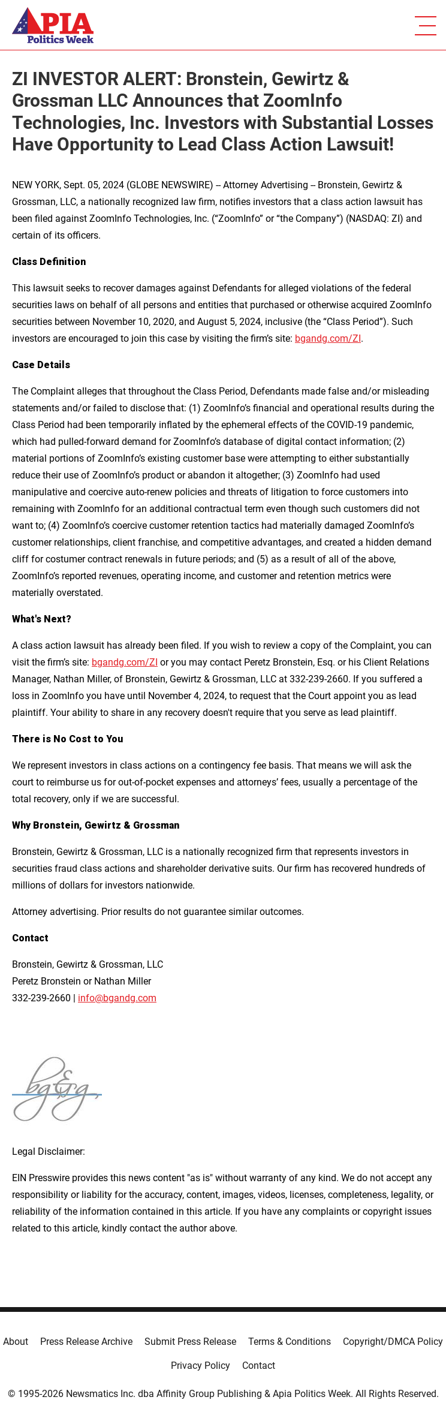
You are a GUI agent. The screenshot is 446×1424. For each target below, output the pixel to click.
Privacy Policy (200, 1365)
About (15, 1341)
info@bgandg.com (117, 998)
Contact (258, 1365)
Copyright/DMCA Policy (393, 1341)
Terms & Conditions (289, 1341)
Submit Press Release (190, 1341)
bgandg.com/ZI (328, 338)
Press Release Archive (86, 1341)
